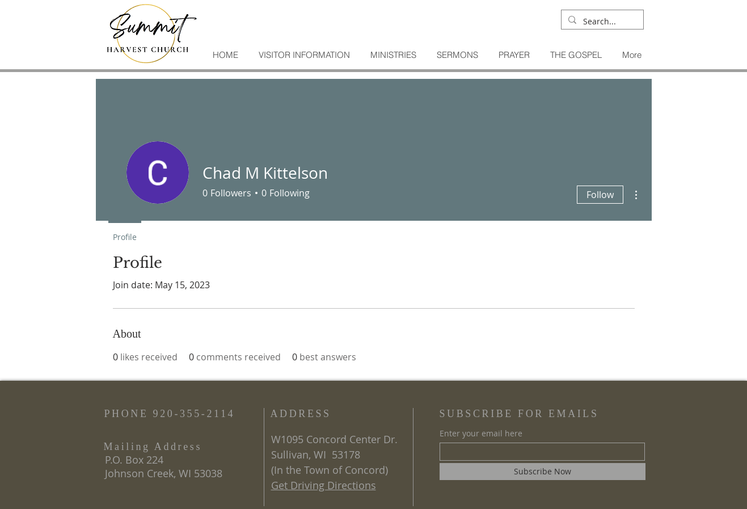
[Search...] (601, 21)
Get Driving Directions (323, 485)
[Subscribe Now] (542, 471)
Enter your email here (481, 434)
